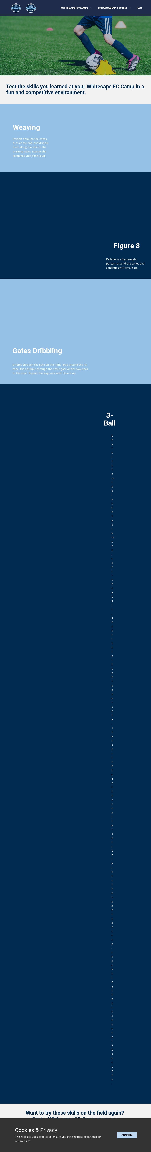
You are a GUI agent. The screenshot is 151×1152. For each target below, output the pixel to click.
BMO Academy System (112, 8)
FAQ (139, 8)
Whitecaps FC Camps (74, 8)
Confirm (126, 1135)
